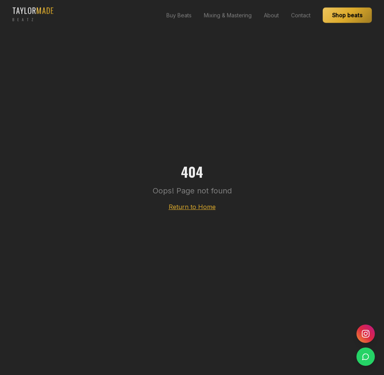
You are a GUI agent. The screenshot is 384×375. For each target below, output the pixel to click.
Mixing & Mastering (228, 11)
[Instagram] (365, 334)
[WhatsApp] (365, 356)
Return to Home (192, 207)
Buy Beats (179, 11)
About (271, 11)
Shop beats (347, 11)
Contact (301, 11)
